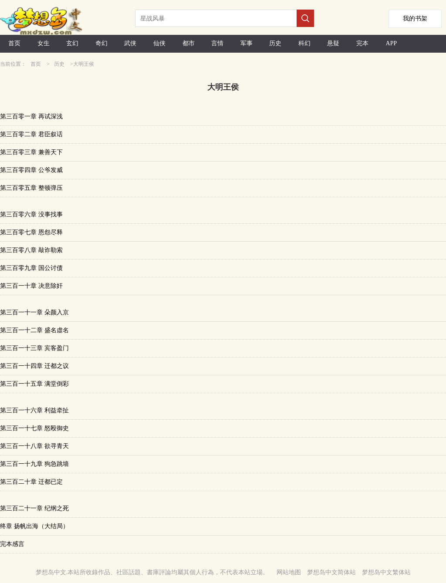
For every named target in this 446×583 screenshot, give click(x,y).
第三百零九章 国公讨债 (31, 268)
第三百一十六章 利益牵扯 (34, 410)
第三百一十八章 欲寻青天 (34, 446)
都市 (188, 43)
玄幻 (72, 43)
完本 (362, 43)
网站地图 (289, 572)
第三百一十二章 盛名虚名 (34, 330)
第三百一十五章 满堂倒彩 (34, 384)
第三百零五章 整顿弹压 (31, 188)
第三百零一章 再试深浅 (31, 116)
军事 (246, 43)
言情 (217, 43)
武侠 (130, 43)
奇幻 (101, 43)
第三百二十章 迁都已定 (31, 482)
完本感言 (12, 544)
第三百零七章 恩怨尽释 (31, 232)
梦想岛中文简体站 (331, 572)
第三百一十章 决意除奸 (31, 286)
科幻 (304, 43)
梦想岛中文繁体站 (386, 572)
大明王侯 (83, 64)
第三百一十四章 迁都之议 (34, 366)
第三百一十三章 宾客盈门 (34, 348)
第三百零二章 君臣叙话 (31, 134)
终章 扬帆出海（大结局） (34, 526)
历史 (275, 43)
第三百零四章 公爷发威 (31, 170)
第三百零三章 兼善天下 (31, 152)
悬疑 (333, 43)
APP (391, 43)
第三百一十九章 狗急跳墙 (34, 464)
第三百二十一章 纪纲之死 (34, 508)
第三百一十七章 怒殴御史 (34, 428)
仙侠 (159, 43)
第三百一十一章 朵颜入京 (34, 312)
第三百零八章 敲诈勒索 (31, 250)
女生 (43, 43)
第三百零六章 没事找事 (31, 214)
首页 (14, 43)
